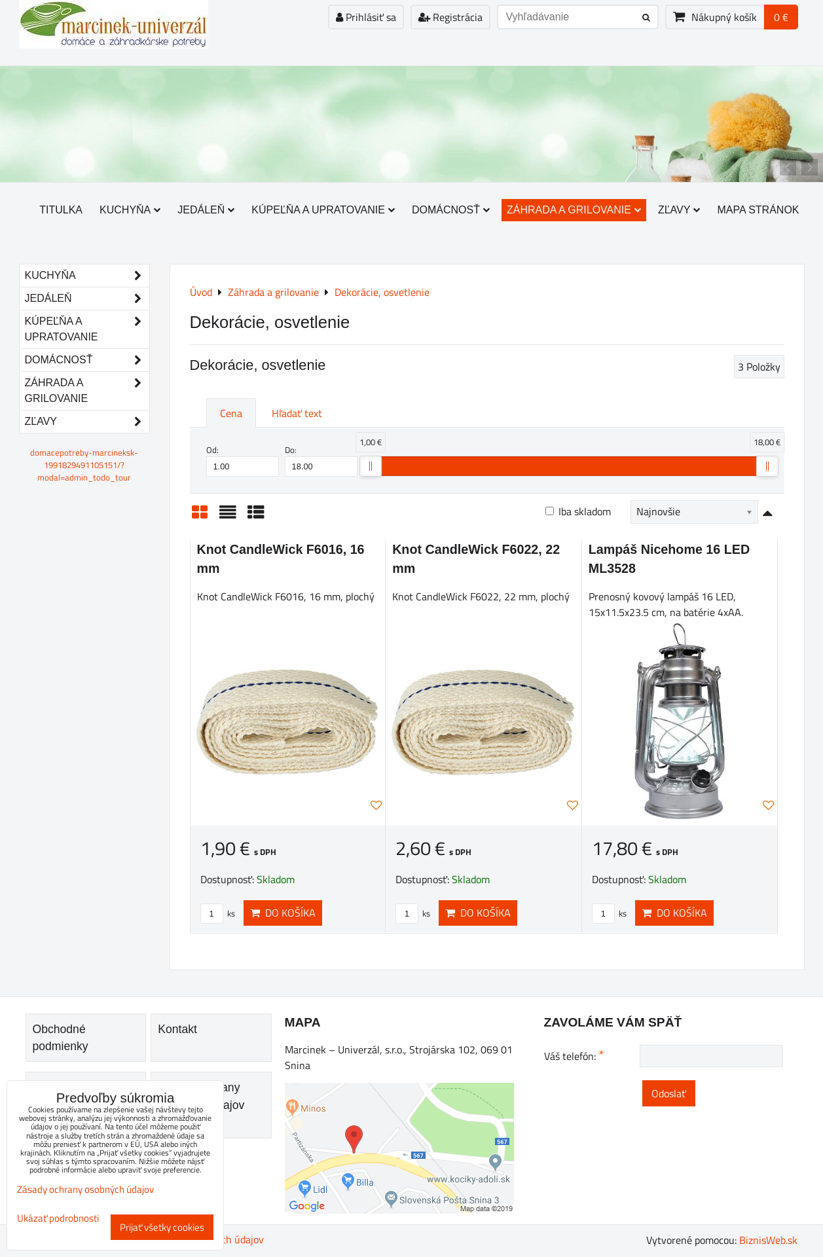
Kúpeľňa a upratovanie (323, 209)
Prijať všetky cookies (162, 1227)
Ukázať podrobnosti (58, 1218)
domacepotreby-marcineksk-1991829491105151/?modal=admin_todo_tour (84, 465)
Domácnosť (451, 209)
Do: (321, 460)
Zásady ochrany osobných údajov (85, 1189)
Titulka (60, 209)
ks (217, 913)
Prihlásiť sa (366, 17)
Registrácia (450, 17)
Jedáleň (205, 209)
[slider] (370, 466)
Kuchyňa (130, 209)
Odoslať (668, 1093)
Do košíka (283, 912)
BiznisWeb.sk (768, 1240)
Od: (243, 460)
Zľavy (679, 209)
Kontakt (177, 1029)
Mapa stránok (758, 209)
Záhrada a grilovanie (574, 209)
